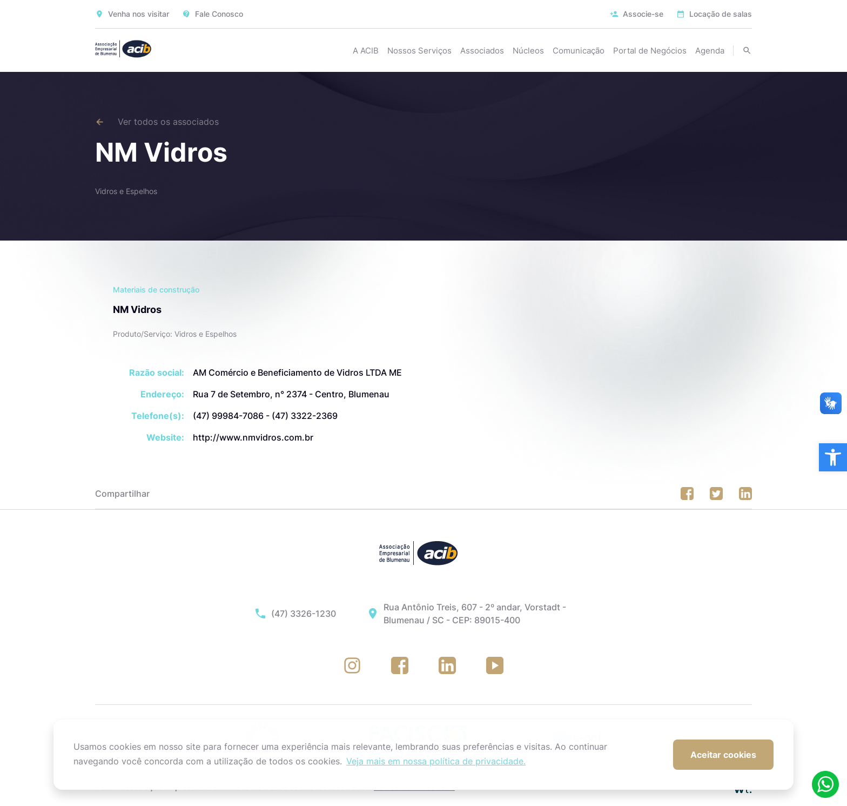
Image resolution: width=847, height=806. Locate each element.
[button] (833, 457)
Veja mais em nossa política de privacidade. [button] (436, 761)
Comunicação (578, 50)
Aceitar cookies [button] (723, 754)
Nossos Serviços (419, 50)
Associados (482, 50)
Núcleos (528, 50)
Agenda (709, 50)
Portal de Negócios (650, 50)
